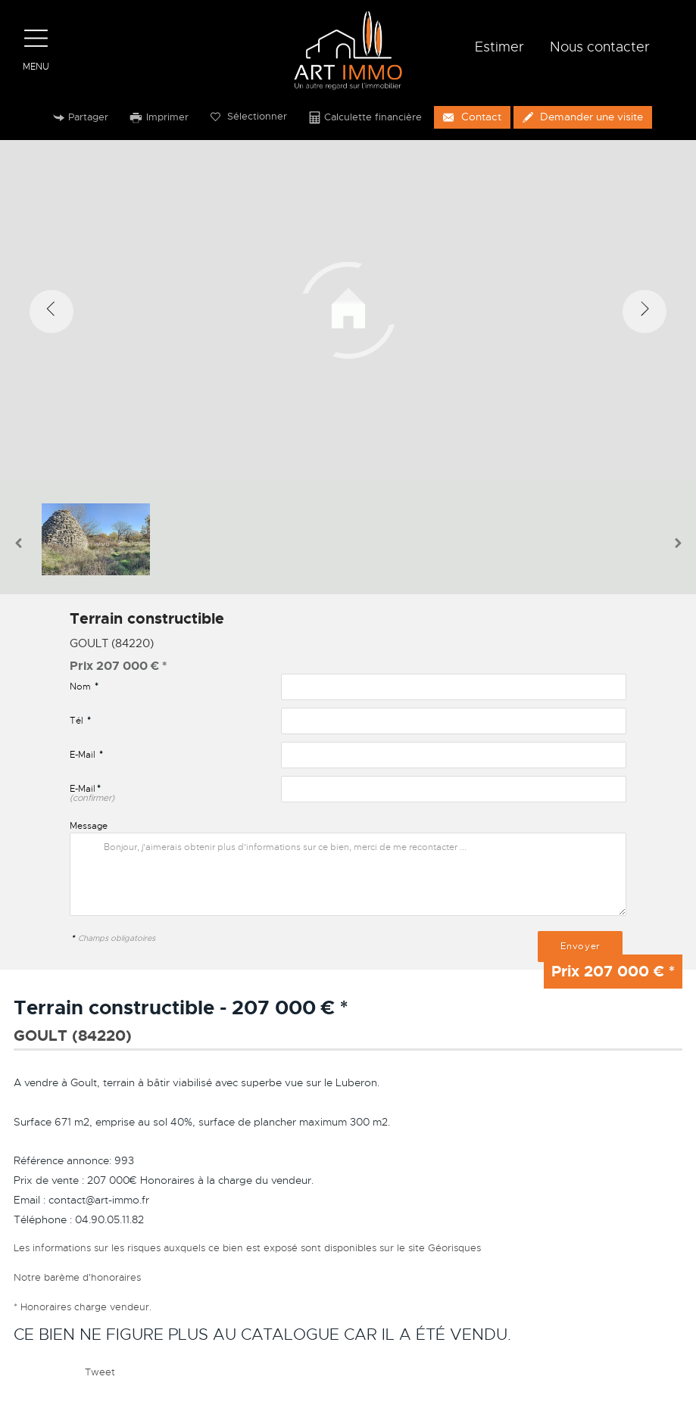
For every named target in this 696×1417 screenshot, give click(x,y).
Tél (80, 720)
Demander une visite (583, 116)
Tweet (100, 1372)
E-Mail (86, 754)
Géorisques (454, 1247)
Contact (472, 116)
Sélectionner (249, 117)
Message (89, 825)
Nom (84, 686)
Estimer (499, 47)
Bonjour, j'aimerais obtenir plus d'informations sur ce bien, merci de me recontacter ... (348, 874)
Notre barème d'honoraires (79, 1276)
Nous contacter (600, 47)
